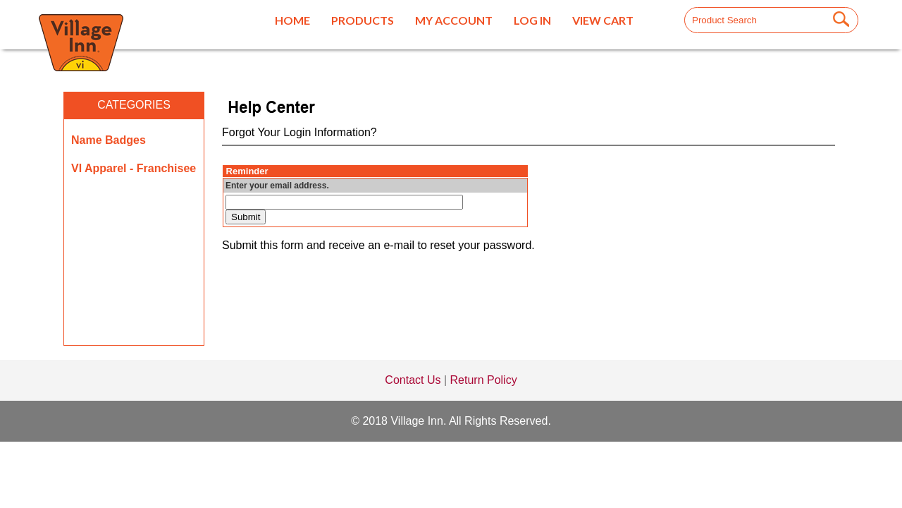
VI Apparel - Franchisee (133, 168)
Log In (532, 20)
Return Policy (483, 380)
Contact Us (412, 380)
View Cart (603, 20)
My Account (454, 20)
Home (292, 20)
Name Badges (108, 140)
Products (362, 20)
